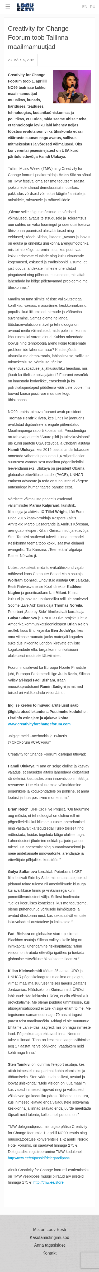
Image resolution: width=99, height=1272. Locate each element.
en (84, 6)
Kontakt (49, 1253)
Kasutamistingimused (49, 1238)
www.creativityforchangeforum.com (39, 724)
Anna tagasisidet (49, 1245)
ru (92, 6)
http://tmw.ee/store (49, 1182)
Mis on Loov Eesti (49, 1230)
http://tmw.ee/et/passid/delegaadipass (38, 1158)
